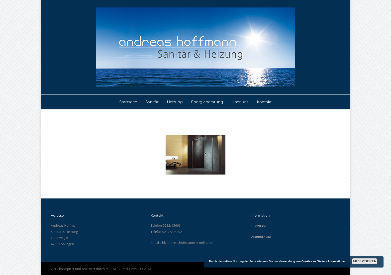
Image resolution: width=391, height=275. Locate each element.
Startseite (128, 101)
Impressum (259, 225)
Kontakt (264, 101)
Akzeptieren (365, 261)
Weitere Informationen (331, 261)
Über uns (240, 101)
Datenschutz (260, 236)
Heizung (175, 101)
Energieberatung (207, 101)
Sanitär (152, 101)
